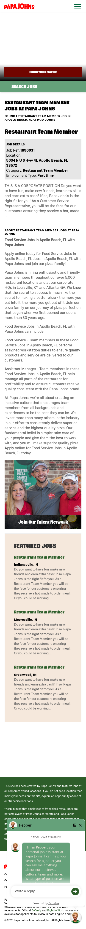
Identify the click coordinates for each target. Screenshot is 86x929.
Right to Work (55, 910)
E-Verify (36, 910)
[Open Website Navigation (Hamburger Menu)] (76, 12)
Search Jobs (24, 86)
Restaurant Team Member (39, 557)
